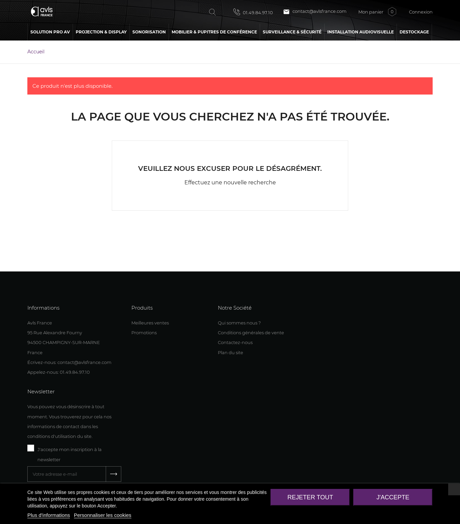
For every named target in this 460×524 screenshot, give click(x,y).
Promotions (144, 332)
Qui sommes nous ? (239, 322)
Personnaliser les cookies (102, 515)
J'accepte (393, 497)
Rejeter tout (310, 497)
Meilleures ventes (150, 322)
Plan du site (230, 352)
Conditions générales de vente (251, 332)
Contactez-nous (235, 342)
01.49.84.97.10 (253, 12)
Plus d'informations (48, 515)
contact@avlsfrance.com (315, 11)
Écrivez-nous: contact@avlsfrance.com (69, 362)
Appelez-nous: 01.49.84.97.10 (58, 372)
